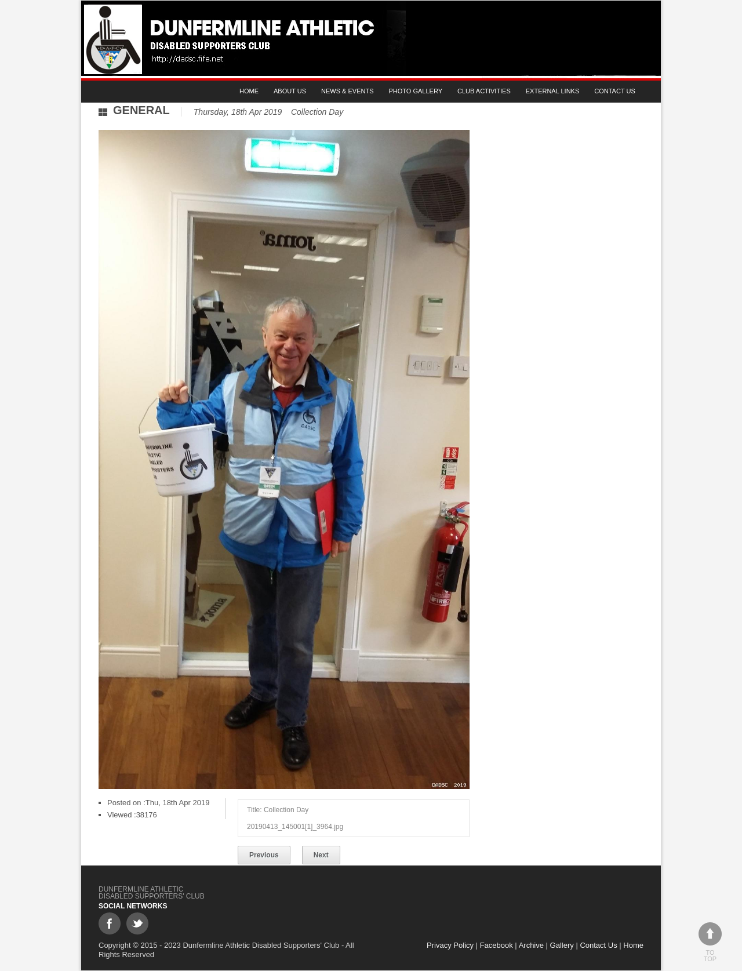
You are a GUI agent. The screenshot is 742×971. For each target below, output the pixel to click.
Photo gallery (416, 91)
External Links (553, 91)
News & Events (347, 91)
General (141, 110)
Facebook (496, 945)
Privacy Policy (450, 945)
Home (249, 91)
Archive (531, 945)
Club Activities (484, 91)
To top (710, 942)
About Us (290, 91)
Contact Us (614, 91)
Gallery (562, 945)
